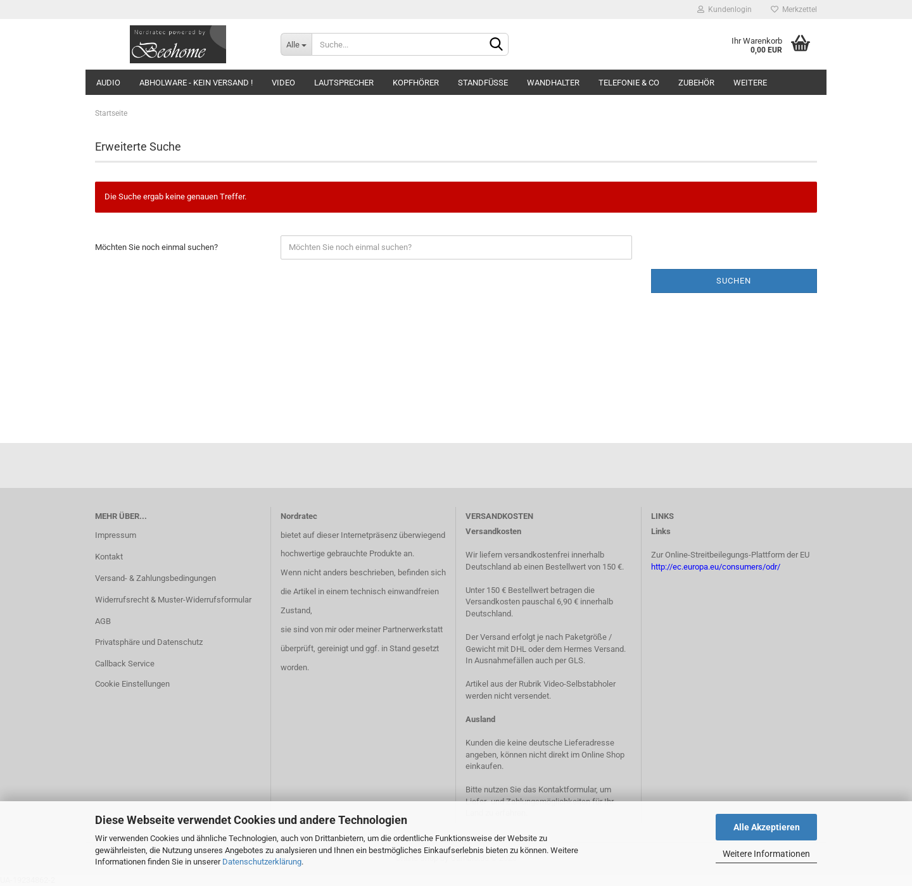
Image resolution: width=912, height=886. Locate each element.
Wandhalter (553, 82)
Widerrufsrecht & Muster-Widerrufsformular (173, 599)
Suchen (733, 280)
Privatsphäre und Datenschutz (149, 642)
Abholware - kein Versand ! (196, 82)
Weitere (750, 82)
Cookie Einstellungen (132, 684)
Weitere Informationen (766, 854)
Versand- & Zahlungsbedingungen (155, 578)
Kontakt (109, 556)
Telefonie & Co (628, 82)
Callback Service (125, 663)
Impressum (115, 535)
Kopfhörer (416, 82)
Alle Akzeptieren (766, 827)
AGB (103, 621)
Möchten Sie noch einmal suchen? (156, 247)
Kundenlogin (724, 9)
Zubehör (696, 82)
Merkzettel (794, 9)
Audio (108, 82)
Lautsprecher (344, 82)
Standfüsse (483, 82)
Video (283, 82)
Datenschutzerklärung (261, 861)
